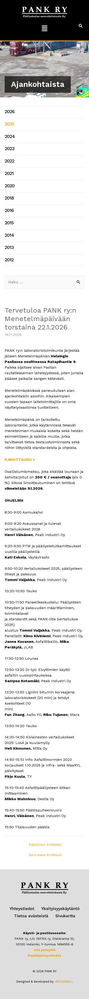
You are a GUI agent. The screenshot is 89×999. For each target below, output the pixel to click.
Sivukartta (65, 916)
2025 (9, 124)
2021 (9, 173)
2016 (9, 210)
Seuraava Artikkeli (45, 855)
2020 (9, 186)
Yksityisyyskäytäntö (60, 908)
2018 (9, 198)
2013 (9, 247)
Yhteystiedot (22, 908)
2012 (9, 260)
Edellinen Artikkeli (45, 844)
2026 (9, 111)
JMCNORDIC (63, 981)
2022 (9, 161)
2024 (10, 136)
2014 (9, 235)
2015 (9, 223)
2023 (9, 148)
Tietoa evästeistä (31, 916)
